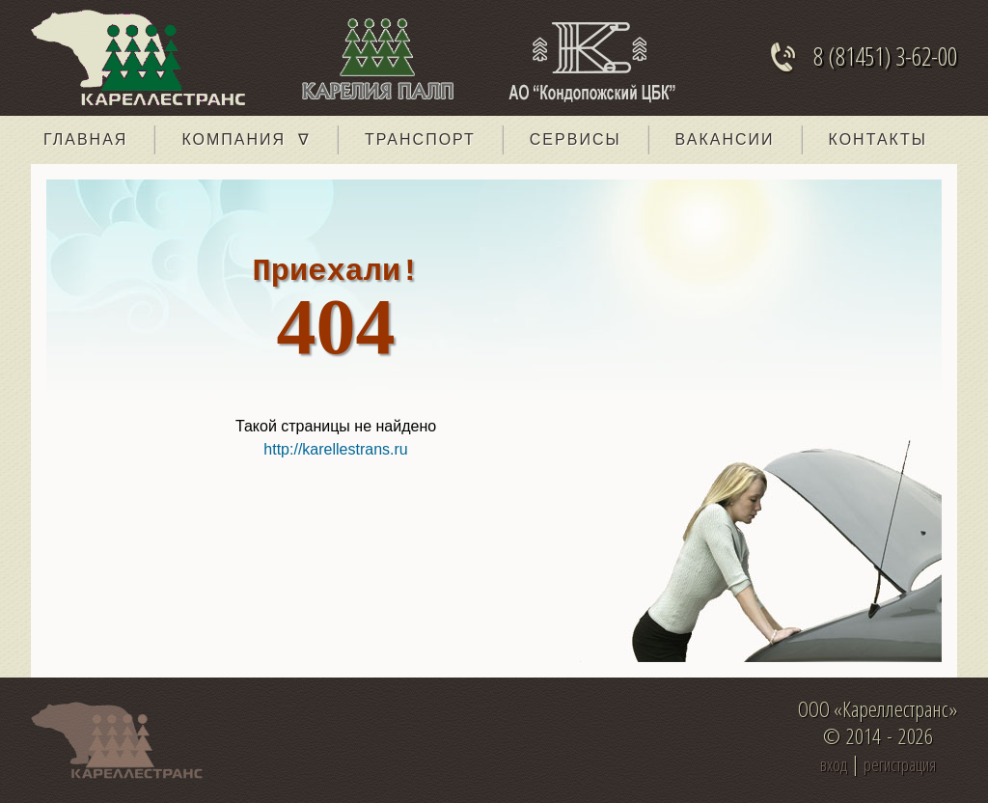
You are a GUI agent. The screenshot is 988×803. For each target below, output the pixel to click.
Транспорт (420, 139)
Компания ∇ (246, 139)
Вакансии (725, 139)
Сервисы (575, 139)
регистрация (900, 764)
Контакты (878, 139)
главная (85, 139)
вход (833, 764)
